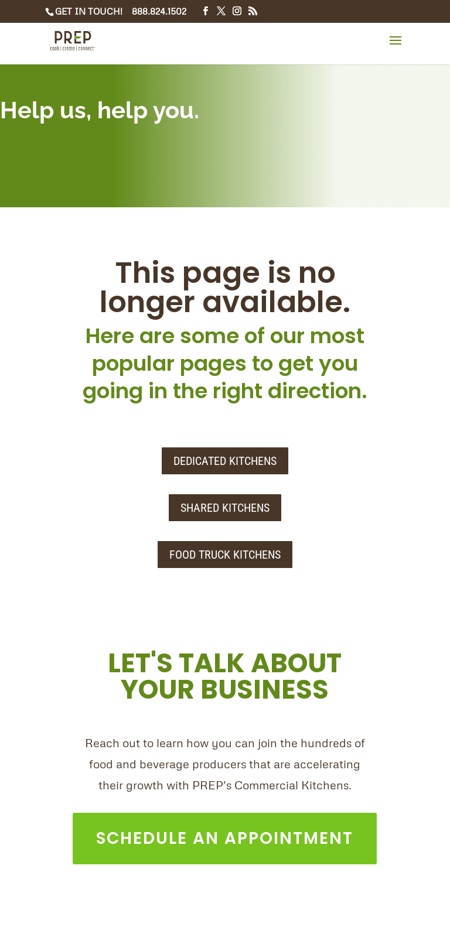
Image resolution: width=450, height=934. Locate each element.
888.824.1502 (159, 11)
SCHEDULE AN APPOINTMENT (224, 838)
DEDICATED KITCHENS (225, 461)
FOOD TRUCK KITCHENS (225, 555)
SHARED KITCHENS (225, 508)
